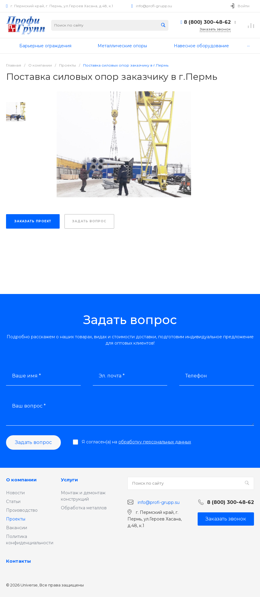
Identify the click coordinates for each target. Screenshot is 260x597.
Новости (15, 492)
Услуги (69, 480)
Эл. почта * (112, 376)
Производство (22, 510)
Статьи (13, 501)
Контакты (18, 561)
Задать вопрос (33, 442)
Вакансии (16, 527)
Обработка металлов (84, 508)
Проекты (15, 519)
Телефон (196, 376)
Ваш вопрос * (29, 406)
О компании (21, 480)
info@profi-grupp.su (154, 6)
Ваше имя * (26, 376)
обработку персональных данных (154, 442)
